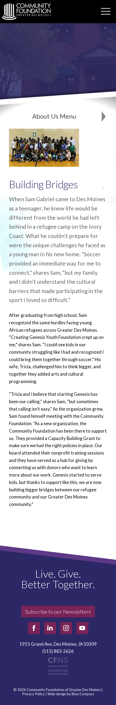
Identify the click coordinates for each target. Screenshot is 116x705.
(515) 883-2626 (58, 651)
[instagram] (66, 628)
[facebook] (34, 628)
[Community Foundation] (29, 11)
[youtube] (82, 628)
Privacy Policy (33, 694)
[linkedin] (50, 628)
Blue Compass (83, 694)
